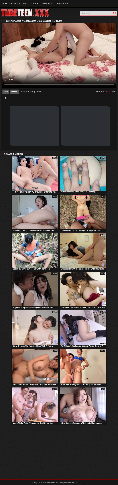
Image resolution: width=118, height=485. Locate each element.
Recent (23, 3)
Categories (62, 3)
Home (5, 3)
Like (6, 92)
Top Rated (47, 3)
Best (13, 3)
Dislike (14, 92)
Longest (34, 3)
